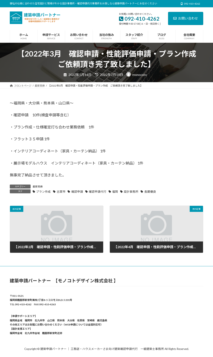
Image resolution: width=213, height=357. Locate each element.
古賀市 (61, 191)
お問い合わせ (185, 18)
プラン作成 (43, 191)
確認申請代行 (97, 191)
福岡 (115, 191)
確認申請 (77, 191)
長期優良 (150, 191)
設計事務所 (131, 191)
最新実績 (38, 186)
